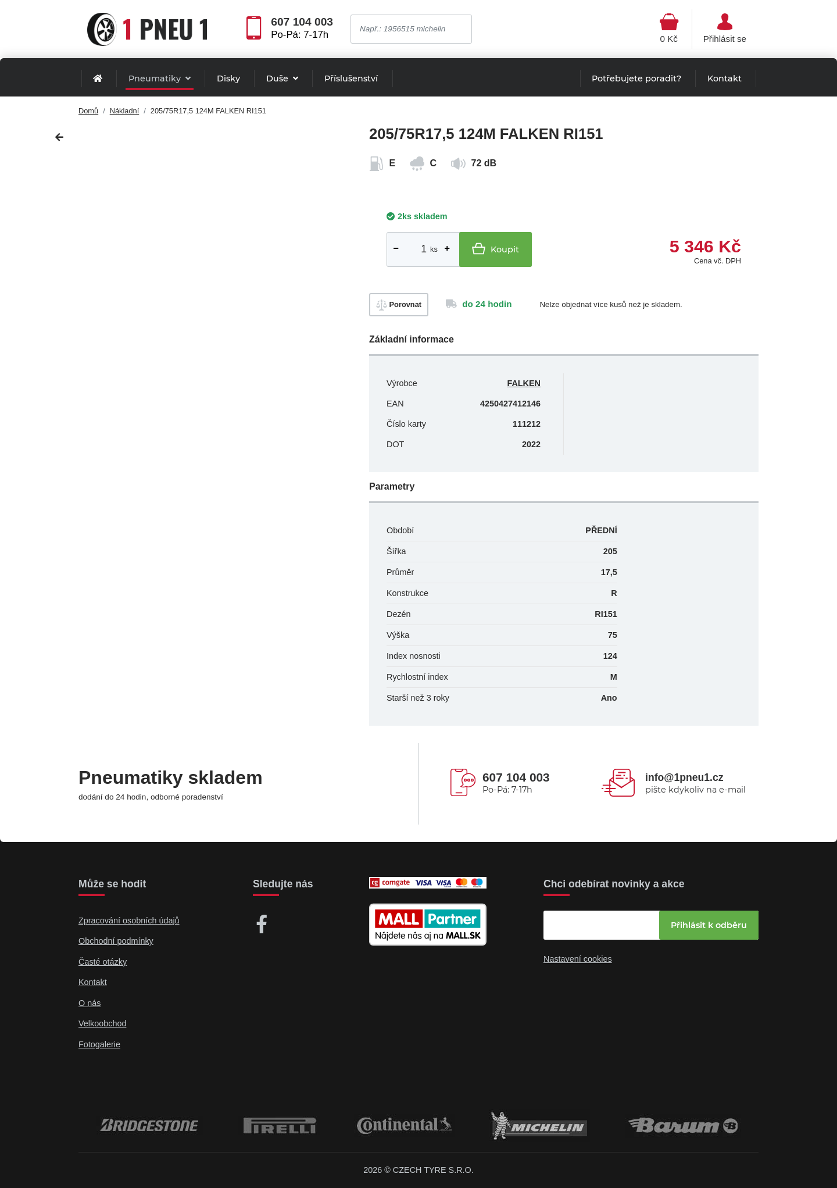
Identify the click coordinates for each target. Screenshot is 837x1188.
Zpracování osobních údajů (129, 920)
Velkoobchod (102, 1023)
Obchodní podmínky (115, 941)
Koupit (495, 248)
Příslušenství (351, 78)
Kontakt (724, 78)
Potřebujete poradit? (636, 78)
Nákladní (125, 110)
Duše (278, 78)
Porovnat (398, 305)
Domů (88, 110)
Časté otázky (102, 961)
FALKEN (524, 383)
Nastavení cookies (577, 959)
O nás (89, 1003)
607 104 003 (302, 22)
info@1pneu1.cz (684, 777)
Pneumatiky (155, 78)
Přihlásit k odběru (709, 925)
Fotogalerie (99, 1044)
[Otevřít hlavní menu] (669, 29)
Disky (228, 78)
